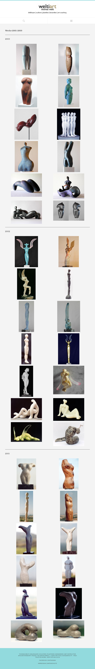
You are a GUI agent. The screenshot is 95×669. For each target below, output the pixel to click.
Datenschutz (52, 663)
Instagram (52, 660)
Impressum (42, 663)
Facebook (43, 660)
